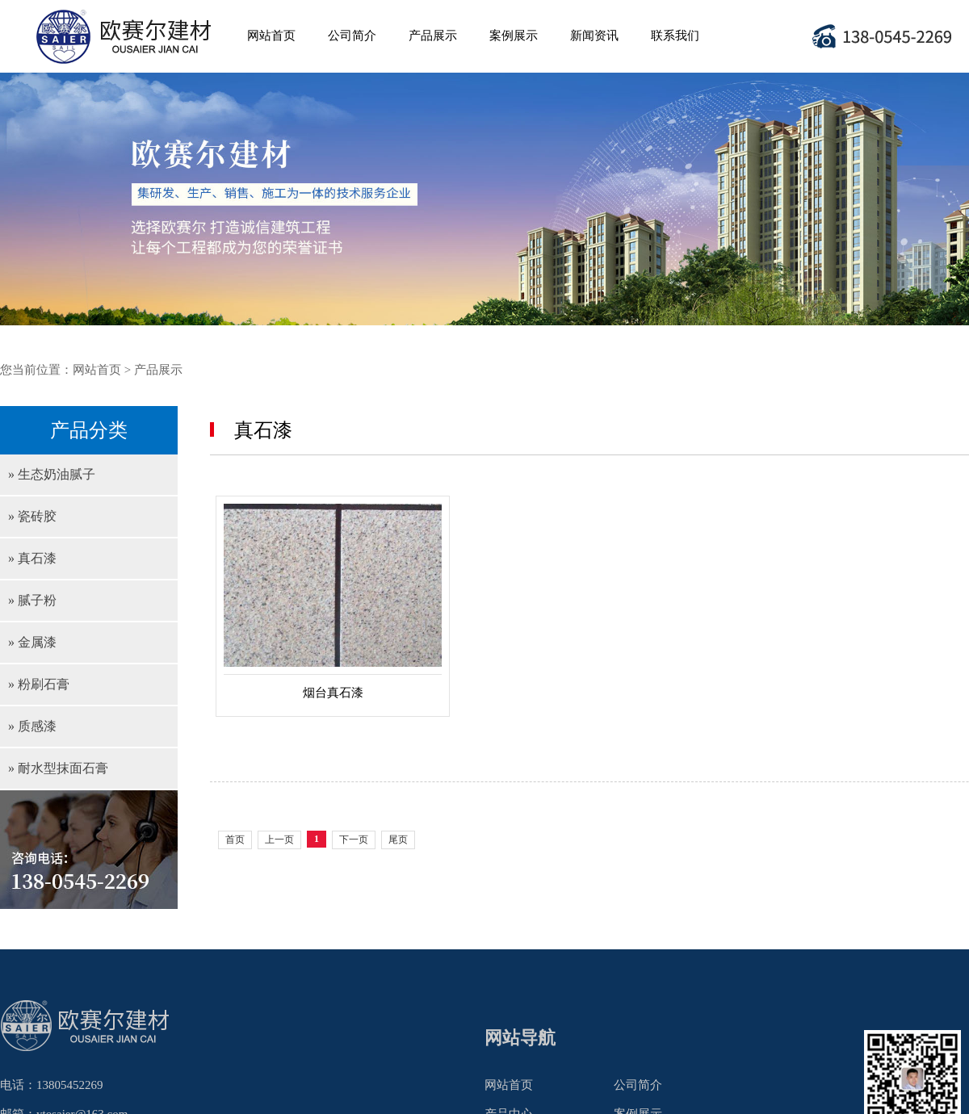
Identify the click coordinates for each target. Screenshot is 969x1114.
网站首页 (271, 35)
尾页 (398, 839)
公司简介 (352, 35)
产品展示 (433, 35)
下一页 (353, 839)
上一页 (279, 839)
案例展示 (513, 35)
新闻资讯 (594, 35)
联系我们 (675, 35)
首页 (235, 839)
